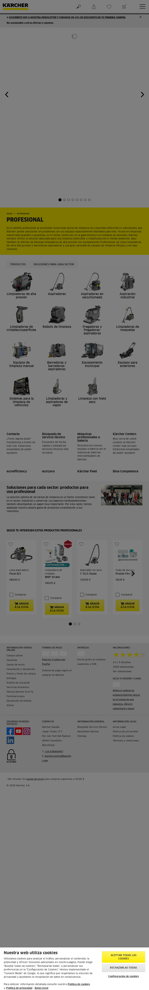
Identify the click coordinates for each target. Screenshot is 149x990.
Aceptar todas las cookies (123, 957)
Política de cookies (79, 984)
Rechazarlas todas (123, 968)
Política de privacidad (19, 988)
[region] (74, 968)
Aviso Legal (41, 988)
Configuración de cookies (123, 976)
